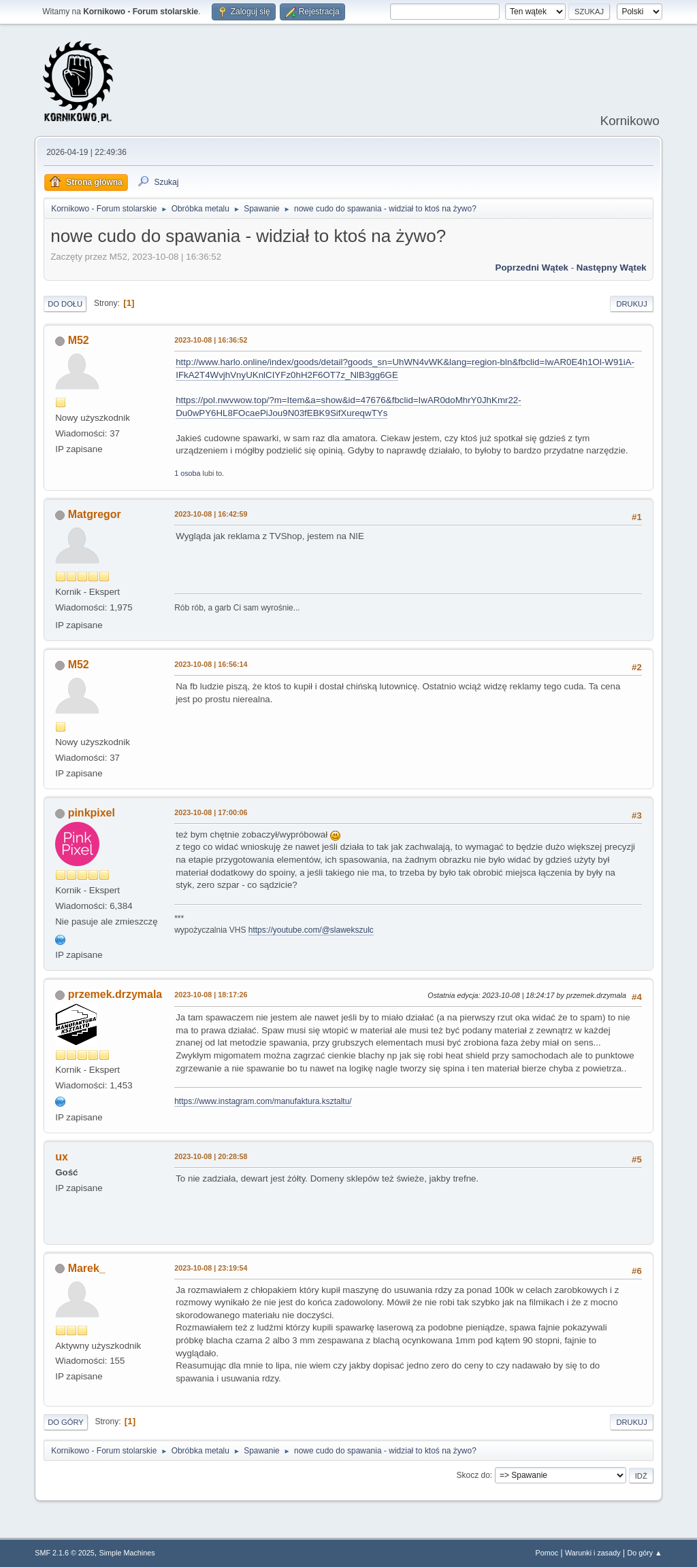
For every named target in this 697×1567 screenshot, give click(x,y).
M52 (78, 340)
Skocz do (473, 1475)
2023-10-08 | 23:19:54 (210, 1268)
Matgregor (94, 514)
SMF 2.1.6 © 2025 (65, 1553)
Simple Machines (127, 1553)
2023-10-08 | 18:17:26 (210, 995)
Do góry (66, 1422)
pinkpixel (91, 813)
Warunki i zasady (593, 1553)
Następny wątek (612, 267)
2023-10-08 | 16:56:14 (210, 664)
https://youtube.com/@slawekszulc (311, 930)
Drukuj (631, 304)
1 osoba (187, 473)
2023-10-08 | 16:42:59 (210, 514)
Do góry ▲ (644, 1553)
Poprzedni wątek (532, 267)
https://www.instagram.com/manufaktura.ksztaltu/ (262, 1101)
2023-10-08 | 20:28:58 (210, 1156)
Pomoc (547, 1553)
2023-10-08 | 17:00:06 (210, 812)
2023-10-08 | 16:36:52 (210, 340)
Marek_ (87, 1268)
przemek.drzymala (115, 994)
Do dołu (65, 304)
